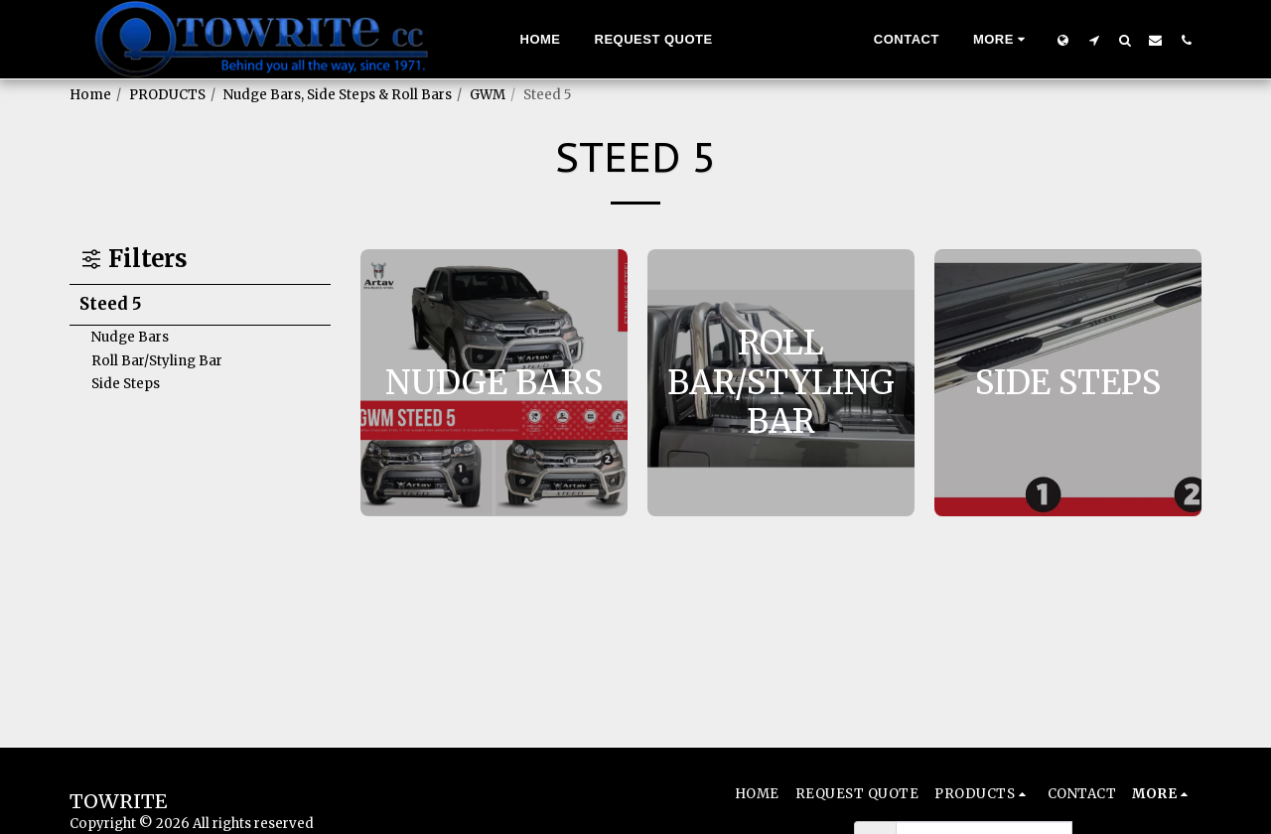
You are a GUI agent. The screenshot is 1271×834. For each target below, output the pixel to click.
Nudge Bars (130, 337)
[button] (1093, 40)
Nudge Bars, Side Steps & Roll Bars (337, 94)
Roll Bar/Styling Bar (156, 360)
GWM (487, 94)
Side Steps (125, 383)
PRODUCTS (167, 94)
